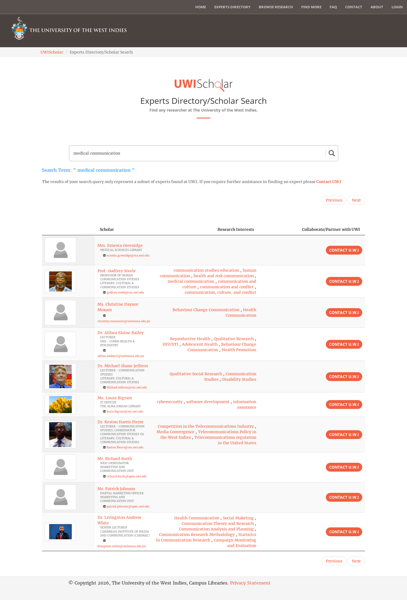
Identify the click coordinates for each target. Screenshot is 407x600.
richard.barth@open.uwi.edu (126, 476)
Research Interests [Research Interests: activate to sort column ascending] (236, 229)
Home (200, 6)
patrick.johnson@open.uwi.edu (128, 506)
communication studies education (206, 270)
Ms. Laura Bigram (114, 397)
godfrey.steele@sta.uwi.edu (125, 292)
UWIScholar (52, 52)
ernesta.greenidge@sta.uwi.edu (128, 255)
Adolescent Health (200, 344)
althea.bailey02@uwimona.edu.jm (120, 356)
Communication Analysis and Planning (216, 529)
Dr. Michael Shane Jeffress (122, 365)
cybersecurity (170, 401)
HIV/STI (170, 344)
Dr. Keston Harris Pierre (120, 421)
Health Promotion (239, 349)
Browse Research (276, 6)
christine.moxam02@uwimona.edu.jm (123, 321)
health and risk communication (224, 275)
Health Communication (196, 518)
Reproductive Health (190, 338)
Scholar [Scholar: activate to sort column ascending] (107, 229)
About (377, 6)
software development (207, 401)
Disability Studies (239, 379)
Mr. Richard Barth (114, 458)
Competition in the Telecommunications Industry (206, 426)
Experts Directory (232, 6)
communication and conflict (227, 286)
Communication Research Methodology (197, 534)
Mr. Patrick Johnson (116, 488)
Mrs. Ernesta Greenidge (120, 245)
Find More (311, 6)
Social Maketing (238, 518)
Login (397, 6)
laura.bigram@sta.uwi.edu (125, 411)
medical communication (191, 281)
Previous (334, 200)
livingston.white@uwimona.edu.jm (121, 546)
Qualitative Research (234, 338)
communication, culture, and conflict (220, 292)
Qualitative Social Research (196, 373)
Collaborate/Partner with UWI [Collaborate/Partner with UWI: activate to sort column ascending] (331, 229)
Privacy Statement (250, 583)
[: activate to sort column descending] (68, 229)
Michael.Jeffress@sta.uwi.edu (127, 387)
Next (356, 200)
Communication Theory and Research (218, 523)
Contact (353, 6)
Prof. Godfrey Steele (116, 270)
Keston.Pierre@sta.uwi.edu (125, 447)
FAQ (333, 6)
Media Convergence (175, 431)
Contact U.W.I (328, 181)
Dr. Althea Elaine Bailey (120, 332)
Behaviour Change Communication (206, 309)
